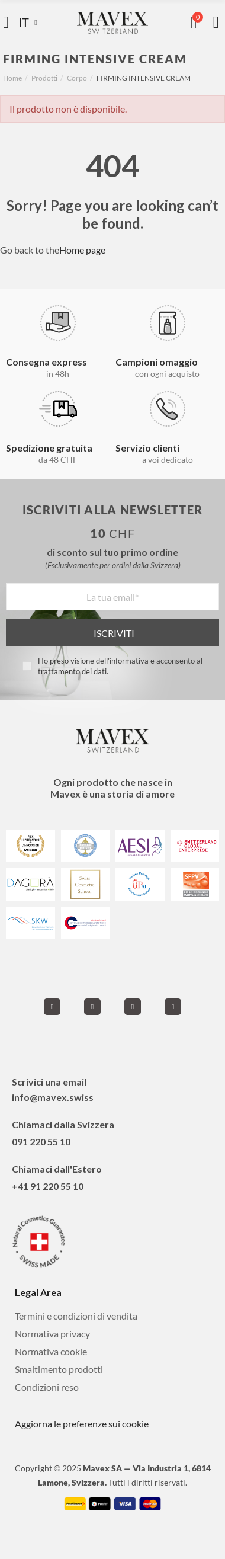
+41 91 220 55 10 (47, 1186)
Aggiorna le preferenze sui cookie (82, 1423)
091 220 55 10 (41, 1141)
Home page (82, 249)
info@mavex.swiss (53, 1097)
